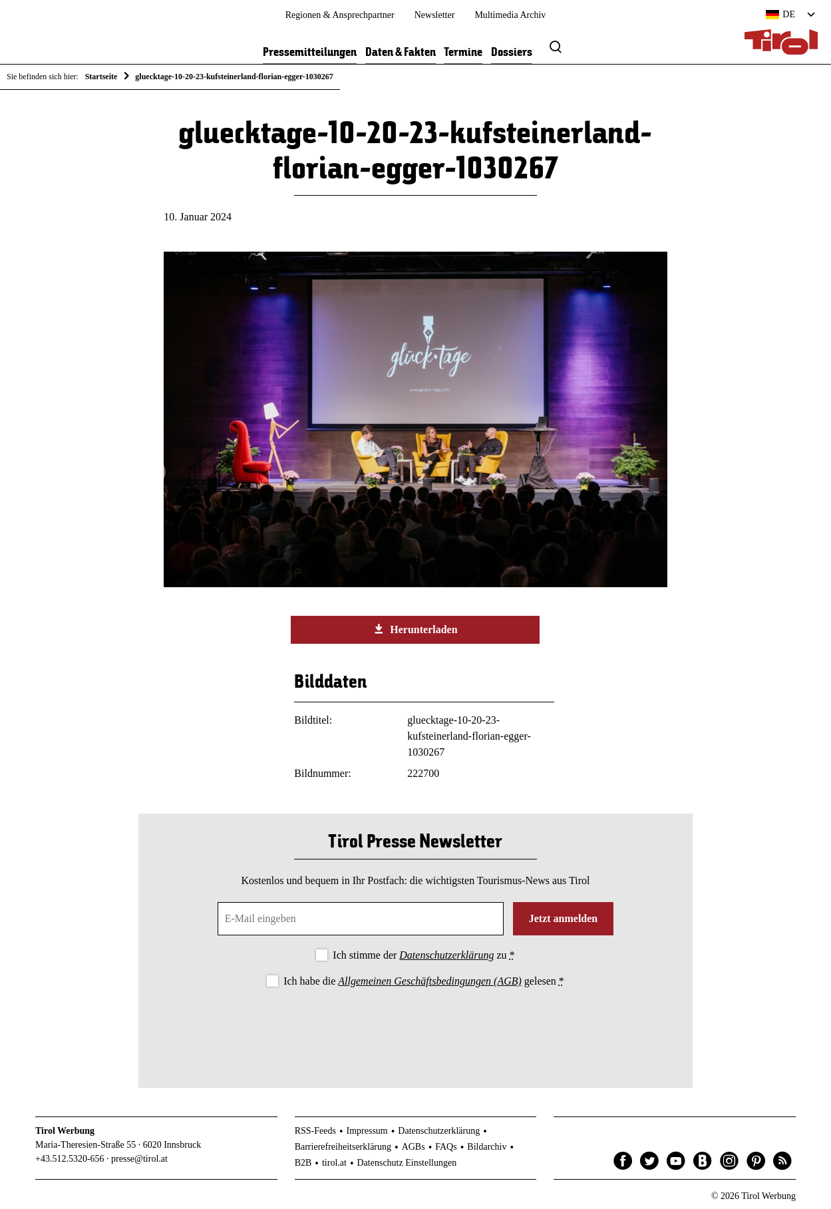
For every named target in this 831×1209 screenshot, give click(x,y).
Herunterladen (415, 629)
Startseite (101, 76)
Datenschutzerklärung (446, 955)
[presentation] (415, 1027)
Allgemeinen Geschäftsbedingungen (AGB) (429, 981)
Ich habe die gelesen (423, 981)
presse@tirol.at (139, 1159)
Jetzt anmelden (563, 918)
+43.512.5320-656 (69, 1159)
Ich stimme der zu (423, 955)
